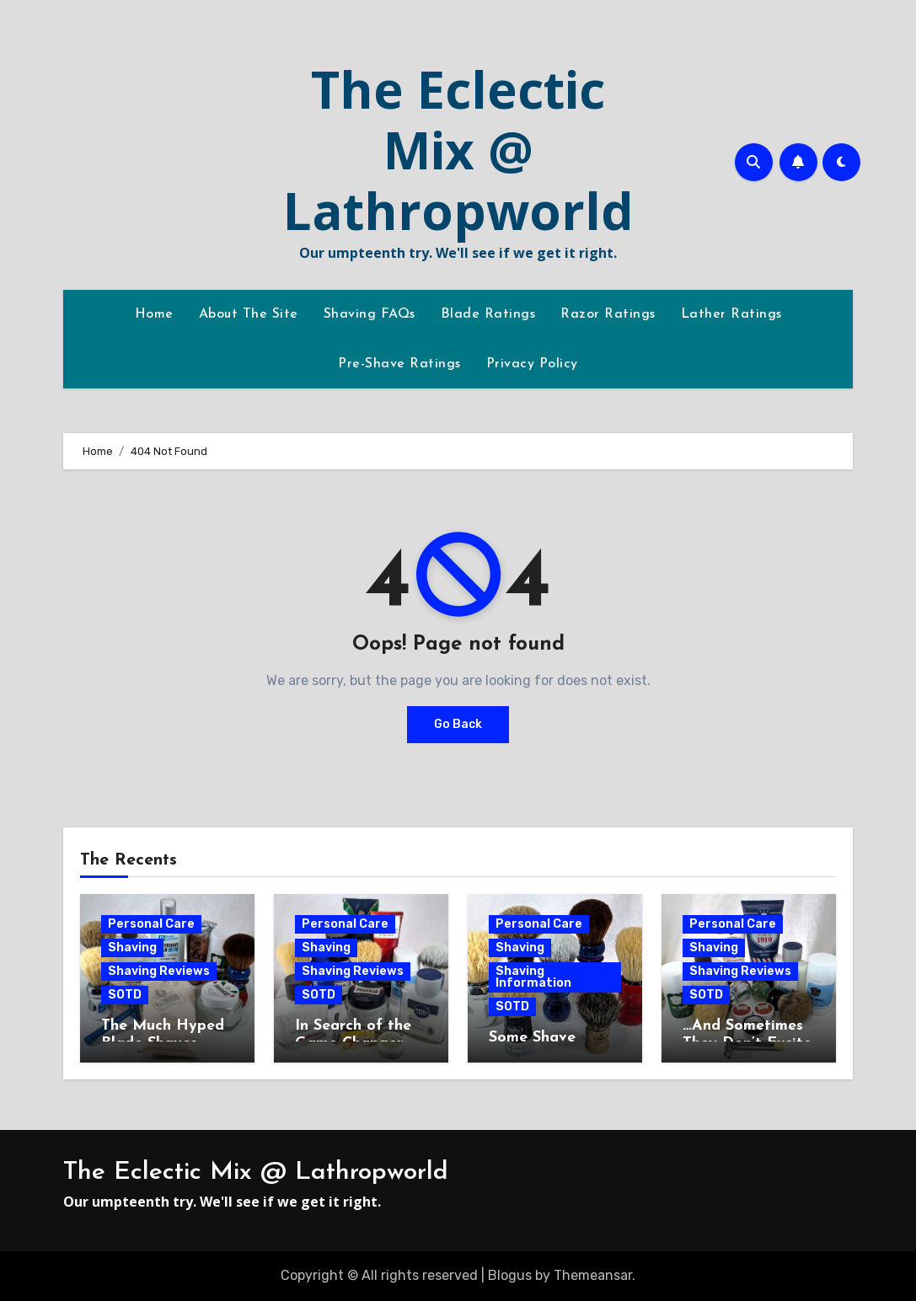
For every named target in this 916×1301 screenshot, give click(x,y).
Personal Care (151, 924)
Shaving (132, 947)
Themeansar (593, 1275)
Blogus (510, 1275)
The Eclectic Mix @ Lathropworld (458, 150)
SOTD (125, 995)
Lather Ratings (731, 314)
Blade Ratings (488, 314)
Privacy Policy (532, 364)
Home (154, 314)
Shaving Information (533, 977)
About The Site (248, 314)
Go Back (458, 724)
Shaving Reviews (159, 971)
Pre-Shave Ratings (399, 364)
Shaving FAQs (369, 314)
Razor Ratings (608, 314)
